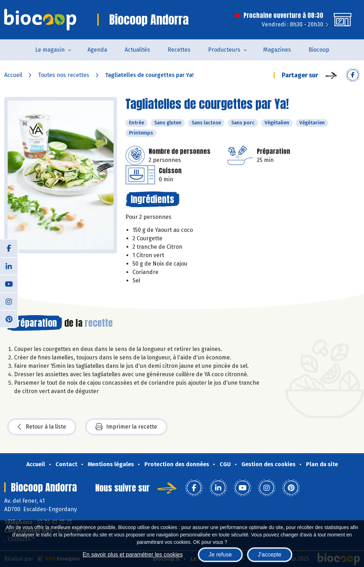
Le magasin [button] (50, 49)
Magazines (277, 49)
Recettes (179, 49)
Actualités (137, 49)
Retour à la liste (42, 426)
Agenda (97, 49)
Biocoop (318, 49)
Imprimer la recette (126, 426)
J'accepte (269, 555)
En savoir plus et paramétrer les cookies (133, 555)
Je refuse (220, 555)
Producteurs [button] (224, 49)
